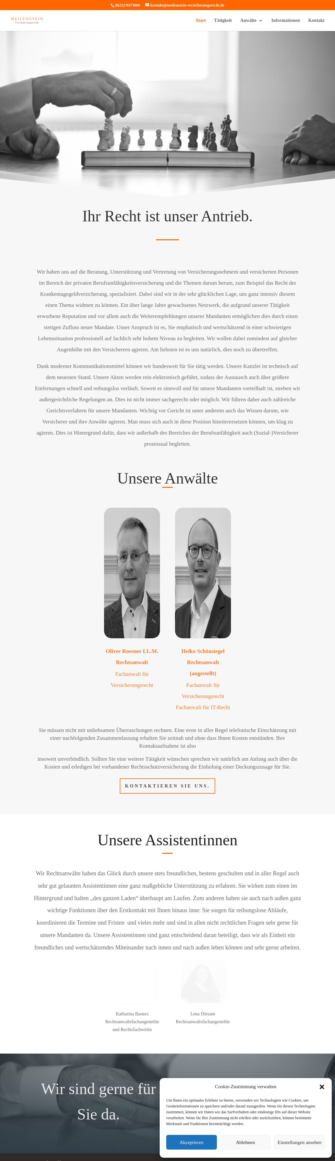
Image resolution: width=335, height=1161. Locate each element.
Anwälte (248, 20)
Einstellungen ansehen (299, 1142)
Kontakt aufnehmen (237, 1051)
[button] (322, 1087)
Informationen (286, 20)
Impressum (88, 1126)
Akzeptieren (191, 1142)
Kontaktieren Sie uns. (167, 757)
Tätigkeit (223, 20)
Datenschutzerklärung (52, 1126)
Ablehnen (245, 1142)
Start (201, 20)
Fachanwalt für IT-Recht (203, 679)
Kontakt (316, 20)
